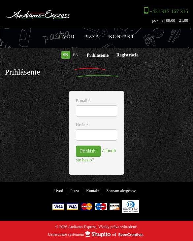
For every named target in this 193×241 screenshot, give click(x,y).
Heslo (82, 124)
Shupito (98, 234)
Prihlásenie (98, 55)
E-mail (83, 100)
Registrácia (127, 54)
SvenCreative (131, 234)
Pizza (91, 36)
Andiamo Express (48, 14)
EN (76, 54)
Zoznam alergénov (121, 191)
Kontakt (121, 36)
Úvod (66, 36)
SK (65, 54)
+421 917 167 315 (168, 11)
